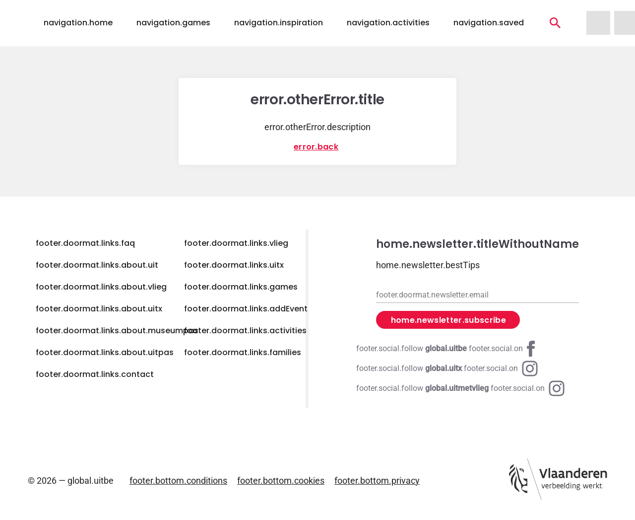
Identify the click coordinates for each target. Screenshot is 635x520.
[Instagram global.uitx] (447, 368)
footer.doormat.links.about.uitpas (105, 352)
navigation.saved (488, 22)
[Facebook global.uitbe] (447, 349)
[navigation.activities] (555, 22)
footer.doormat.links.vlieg (236, 243)
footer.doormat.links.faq (85, 243)
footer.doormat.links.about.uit (97, 265)
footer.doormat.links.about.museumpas (117, 330)
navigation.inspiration (278, 22)
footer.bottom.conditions (178, 480)
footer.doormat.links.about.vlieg (101, 287)
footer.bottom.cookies (280, 480)
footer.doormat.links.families (242, 352)
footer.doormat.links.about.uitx (99, 308)
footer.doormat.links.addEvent (246, 308)
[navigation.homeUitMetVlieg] (598, 23)
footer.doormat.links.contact (95, 374)
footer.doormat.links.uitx (234, 265)
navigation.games (173, 22)
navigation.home (78, 22)
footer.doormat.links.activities (245, 330)
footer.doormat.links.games (241, 287)
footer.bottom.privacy (377, 480)
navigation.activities (388, 22)
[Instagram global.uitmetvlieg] (460, 388)
